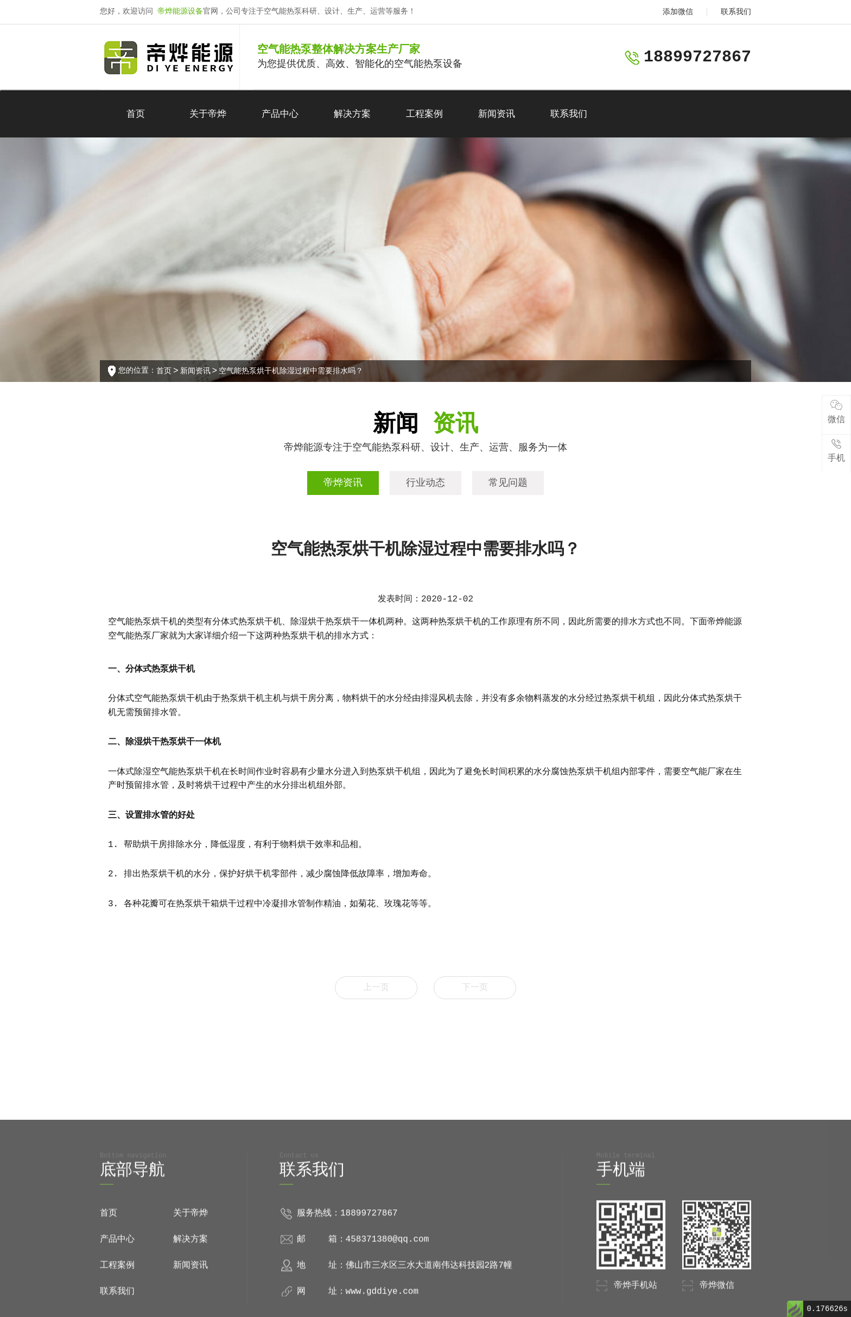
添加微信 (678, 12)
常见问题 (508, 483)
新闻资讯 (496, 114)
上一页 (376, 988)
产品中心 (280, 114)
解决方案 (352, 114)
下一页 (475, 988)
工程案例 (424, 114)
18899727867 (697, 57)
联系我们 (736, 12)
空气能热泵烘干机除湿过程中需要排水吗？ (291, 371)
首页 (135, 114)
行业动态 (425, 483)
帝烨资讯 (343, 483)
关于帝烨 (207, 114)
